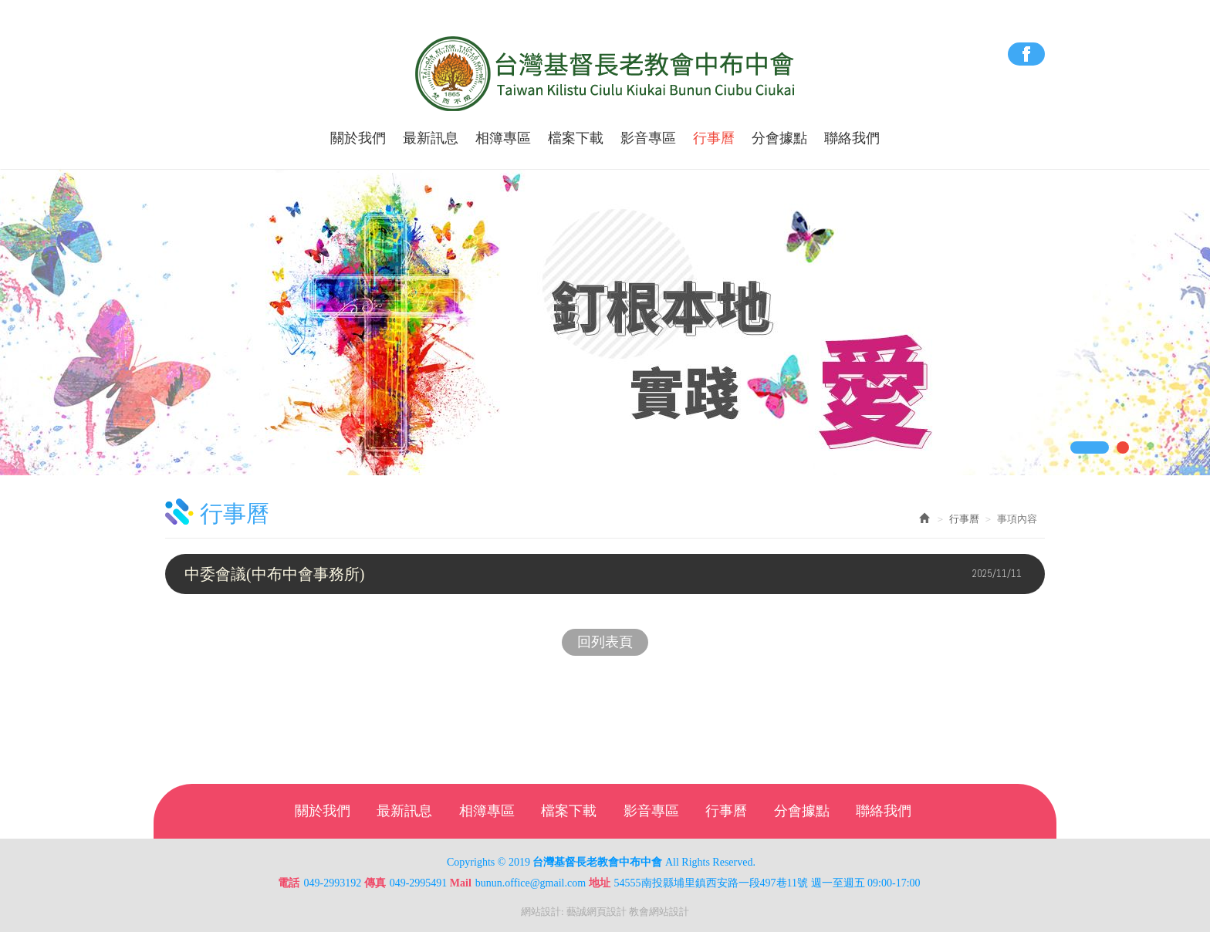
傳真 (375, 883)
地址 (599, 883)
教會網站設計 (659, 911)
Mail (460, 883)
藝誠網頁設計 (596, 911)
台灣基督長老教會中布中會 (605, 74)
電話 (288, 883)
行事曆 (964, 519)
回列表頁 (605, 642)
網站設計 (541, 911)
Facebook (1026, 54)
